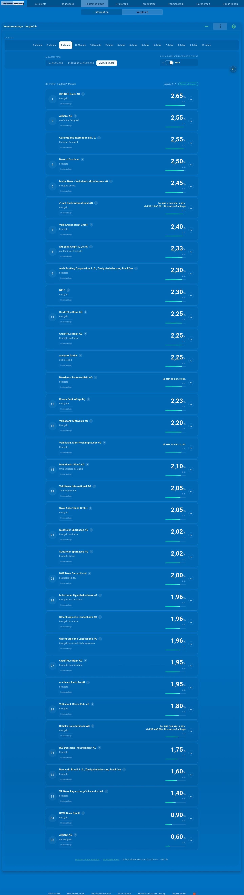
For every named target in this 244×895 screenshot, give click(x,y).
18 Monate (95, 45)
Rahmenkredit (176, 4)
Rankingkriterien (111, 859)
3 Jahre (121, 45)
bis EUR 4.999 (56, 63)
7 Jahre (169, 45)
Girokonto (40, 4)
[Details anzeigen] (191, 99)
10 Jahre (206, 45)
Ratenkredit (203, 4)
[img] (175, 105)
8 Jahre (181, 45)
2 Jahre (109, 45)
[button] (122, 99)
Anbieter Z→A (170, 84)
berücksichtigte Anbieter (87, 859)
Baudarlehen (230, 4)
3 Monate (37, 45)
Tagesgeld (68, 4)
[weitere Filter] (233, 69)
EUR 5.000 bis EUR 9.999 (81, 63)
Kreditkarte (149, 4)
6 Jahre (157, 45)
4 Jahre (133, 45)
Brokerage (122, 4)
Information (102, 12)
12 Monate (80, 45)
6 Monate (51, 45)
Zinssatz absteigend (188, 84)
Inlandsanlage (66, 104)
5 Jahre (145, 45)
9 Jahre (193, 45)
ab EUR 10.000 (106, 63)
